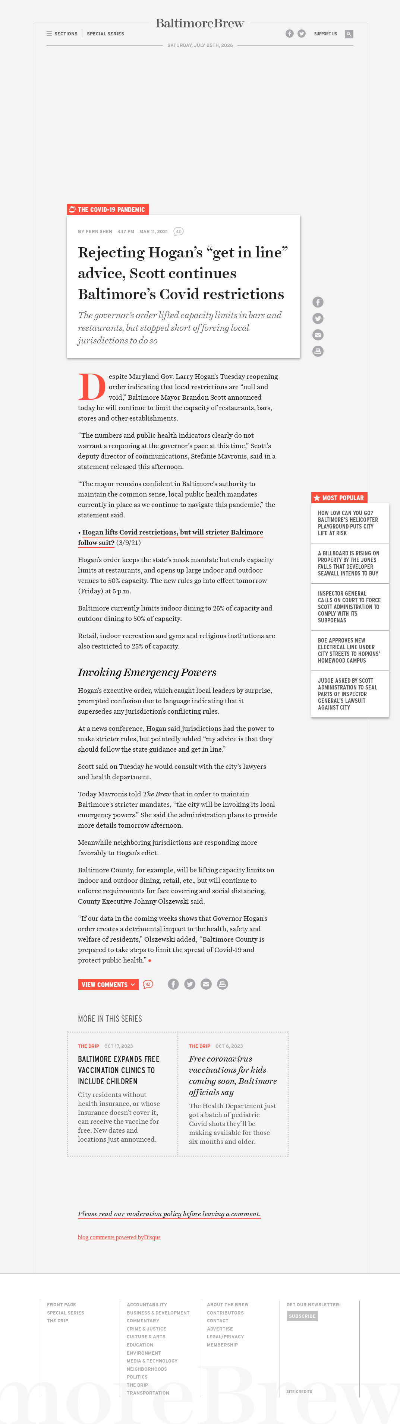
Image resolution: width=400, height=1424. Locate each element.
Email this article (318, 341)
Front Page (61, 1304)
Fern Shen (99, 231)
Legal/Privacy (225, 1336)
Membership (222, 1345)
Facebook (289, 33)
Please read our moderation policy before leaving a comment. (169, 1213)
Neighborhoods (147, 1369)
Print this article (222, 990)
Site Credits (299, 1391)
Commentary (143, 1320)
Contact (218, 1320)
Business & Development (158, 1313)
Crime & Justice (146, 1329)
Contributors (225, 1313)
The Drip (88, 1046)
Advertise (220, 1329)
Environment (144, 1353)
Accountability (147, 1304)
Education (140, 1345)
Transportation (148, 1393)
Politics (137, 1377)
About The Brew (228, 1304)
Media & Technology (152, 1361)
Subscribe (302, 1316)
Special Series (65, 1313)
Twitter (301, 33)
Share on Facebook (318, 308)
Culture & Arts (146, 1336)
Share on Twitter (189, 990)
